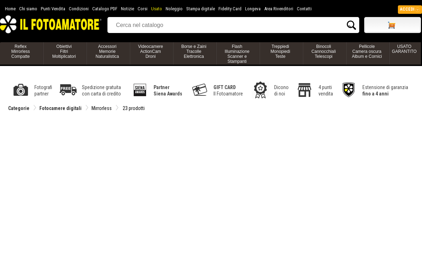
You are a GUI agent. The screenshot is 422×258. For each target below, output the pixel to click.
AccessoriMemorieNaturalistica (107, 51)
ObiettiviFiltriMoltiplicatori (64, 51)
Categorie (18, 108)
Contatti (304, 8)
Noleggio (174, 8)
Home (10, 8)
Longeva (253, 8)
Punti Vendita (53, 8)
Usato (156, 8)
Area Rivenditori (278, 8)
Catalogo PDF (104, 8)
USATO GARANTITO (404, 49)
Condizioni (79, 8)
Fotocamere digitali (60, 108)
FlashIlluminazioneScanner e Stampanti (236, 54)
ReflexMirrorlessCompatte (20, 51)
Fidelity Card (229, 8)
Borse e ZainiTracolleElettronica (193, 51)
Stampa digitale (200, 8)
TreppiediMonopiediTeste (280, 51)
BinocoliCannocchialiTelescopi (323, 51)
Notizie (127, 8)
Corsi (143, 8)
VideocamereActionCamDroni (150, 51)
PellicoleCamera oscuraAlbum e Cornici (367, 51)
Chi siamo (28, 8)
